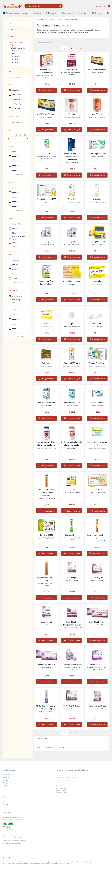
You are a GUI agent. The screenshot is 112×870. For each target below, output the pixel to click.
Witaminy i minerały (73, 19)
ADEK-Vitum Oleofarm (97, 69)
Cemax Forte (97, 489)
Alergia (26, 13)
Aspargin (97, 281)
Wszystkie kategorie (11, 13)
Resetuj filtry (18, 336)
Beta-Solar (46, 363)
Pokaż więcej (18, 174)
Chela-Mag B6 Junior (97, 664)
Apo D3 (72, 114)
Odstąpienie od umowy (9, 783)
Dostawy (5, 780)
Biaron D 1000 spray (72, 363)
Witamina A (16, 57)
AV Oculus (97, 323)
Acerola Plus (72, 69)
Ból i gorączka (52, 13)
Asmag (46, 241)
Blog (4, 801)
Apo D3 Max (97, 114)
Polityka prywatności (9, 774)
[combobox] (49, 5)
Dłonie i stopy (98, 13)
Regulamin (6, 777)
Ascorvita (72, 199)
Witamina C (16, 59)
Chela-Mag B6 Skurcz (97, 706)
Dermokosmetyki (69, 13)
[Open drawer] (109, 6)
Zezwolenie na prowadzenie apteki (12, 838)
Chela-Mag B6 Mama (71, 706)
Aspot (71, 323)
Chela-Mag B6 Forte (97, 622)
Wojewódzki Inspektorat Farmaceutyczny (14, 840)
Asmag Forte (71, 241)
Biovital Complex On (46, 402)
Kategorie (5, 804)
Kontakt (5, 785)
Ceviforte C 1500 (72, 535)
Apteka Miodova (41, 19)
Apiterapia (38, 13)
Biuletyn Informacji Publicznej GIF (12, 843)
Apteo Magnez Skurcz (97, 153)
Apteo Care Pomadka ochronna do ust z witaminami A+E (71, 156)
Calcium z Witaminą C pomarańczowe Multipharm (46, 492)
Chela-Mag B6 (71, 577)
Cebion (72, 489)
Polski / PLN (97, 6)
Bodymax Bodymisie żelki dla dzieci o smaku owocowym (71, 445)
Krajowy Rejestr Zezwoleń (10, 835)
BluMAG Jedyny (97, 402)
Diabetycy (84, 13)
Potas (14, 54)
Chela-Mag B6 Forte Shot (71, 664)
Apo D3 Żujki (46, 153)
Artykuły (5, 807)
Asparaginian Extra (97, 241)
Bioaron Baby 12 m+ (97, 363)
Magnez (15, 51)
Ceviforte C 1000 (46, 535)
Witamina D (16, 62)
